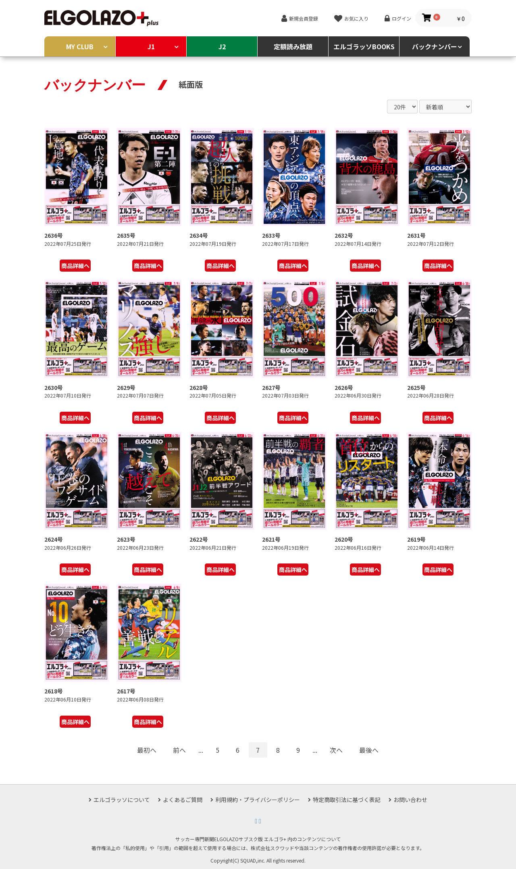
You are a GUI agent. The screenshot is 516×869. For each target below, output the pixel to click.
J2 (222, 46)
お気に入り (356, 18)
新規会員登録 (303, 18)
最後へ (369, 750)
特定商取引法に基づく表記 (347, 800)
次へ (336, 750)
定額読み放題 (293, 46)
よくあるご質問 (182, 800)
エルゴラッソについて (122, 800)
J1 (151, 46)
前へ (179, 750)
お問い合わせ (410, 800)
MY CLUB (80, 46)
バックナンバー (434, 46)
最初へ (146, 750)
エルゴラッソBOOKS (364, 46)
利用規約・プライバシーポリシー (257, 800)
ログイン (401, 18)
